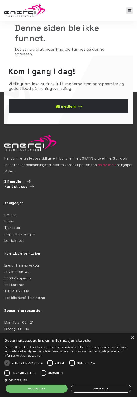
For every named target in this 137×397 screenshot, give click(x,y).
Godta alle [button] (36, 388)
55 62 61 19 (107, 165)
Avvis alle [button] (100, 388)
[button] (129, 10)
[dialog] (68, 365)
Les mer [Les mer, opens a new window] (37, 355)
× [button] (132, 338)
